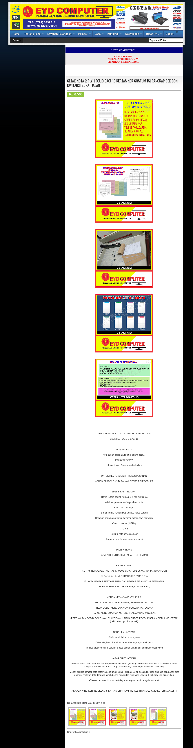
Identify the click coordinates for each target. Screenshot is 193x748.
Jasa (98, 33)
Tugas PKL (152, 33)
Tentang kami (32, 33)
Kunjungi (113, 33)
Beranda (17, 40)
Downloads (132, 33)
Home (16, 33)
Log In (170, 33)
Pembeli (83, 33)
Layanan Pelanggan (59, 33)
